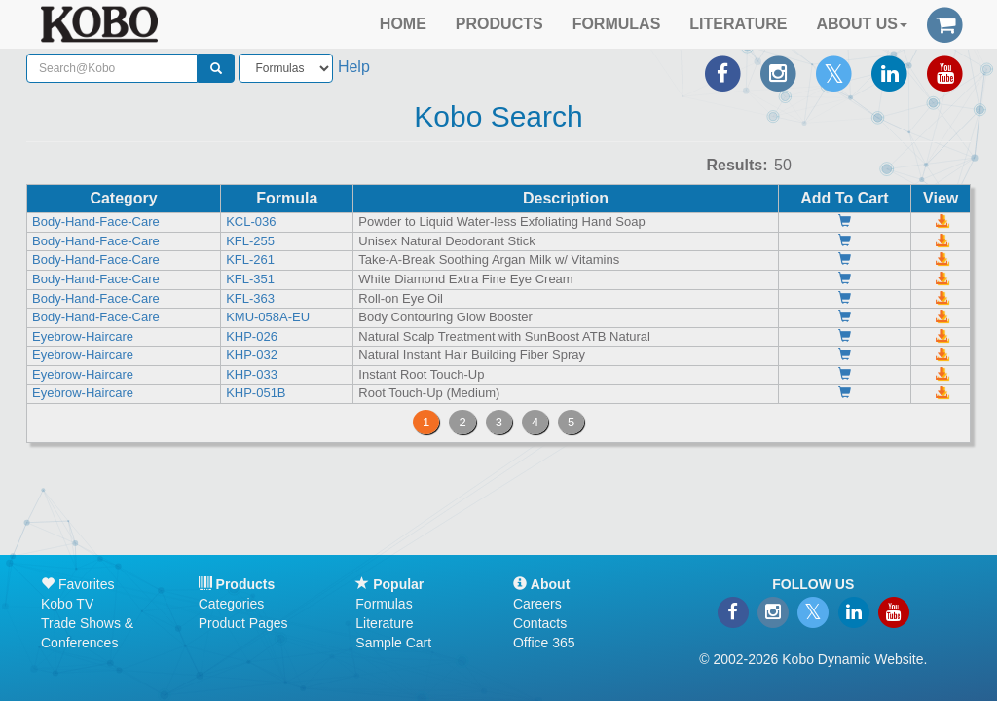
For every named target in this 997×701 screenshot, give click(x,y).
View (940, 198)
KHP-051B (255, 393)
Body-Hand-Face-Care (96, 221)
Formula (286, 198)
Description (566, 198)
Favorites (77, 584)
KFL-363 (250, 298)
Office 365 (544, 642)
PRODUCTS (499, 24)
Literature (384, 623)
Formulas (383, 603)
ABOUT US (861, 24)
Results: (736, 165)
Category (123, 198)
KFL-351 (250, 279)
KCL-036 (251, 221)
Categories (232, 603)
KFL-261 (250, 259)
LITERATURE (738, 24)
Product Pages (243, 623)
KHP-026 (251, 336)
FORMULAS (616, 24)
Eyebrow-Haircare (82, 336)
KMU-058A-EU (268, 317)
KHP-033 (251, 374)
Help (354, 66)
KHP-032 (251, 355)
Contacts (540, 623)
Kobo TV (67, 603)
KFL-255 (250, 241)
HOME (403, 24)
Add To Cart (844, 198)
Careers (537, 603)
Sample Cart (393, 642)
